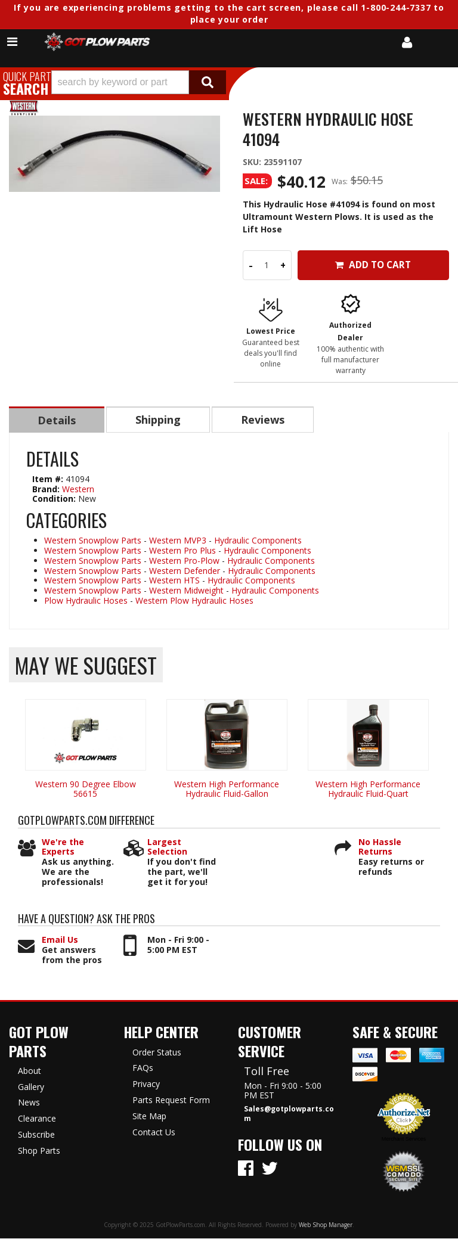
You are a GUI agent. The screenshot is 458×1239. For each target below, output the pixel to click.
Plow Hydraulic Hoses (86, 601)
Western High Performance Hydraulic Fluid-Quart (367, 789)
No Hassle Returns (379, 848)
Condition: (54, 499)
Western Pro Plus (182, 551)
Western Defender (184, 571)
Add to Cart (373, 265)
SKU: (253, 161)
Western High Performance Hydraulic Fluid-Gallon (226, 789)
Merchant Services (404, 1139)
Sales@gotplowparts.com (289, 1114)
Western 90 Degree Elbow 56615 (85, 789)
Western (78, 489)
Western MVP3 (177, 540)
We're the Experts (63, 848)
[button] (138, 82)
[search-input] (120, 82)
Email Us (60, 941)
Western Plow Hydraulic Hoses (194, 601)
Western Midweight (186, 591)
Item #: (49, 479)
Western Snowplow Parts (92, 540)
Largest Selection (167, 848)
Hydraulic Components (258, 540)
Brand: (46, 489)
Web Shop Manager (325, 1225)
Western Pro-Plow (184, 561)
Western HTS (174, 580)
